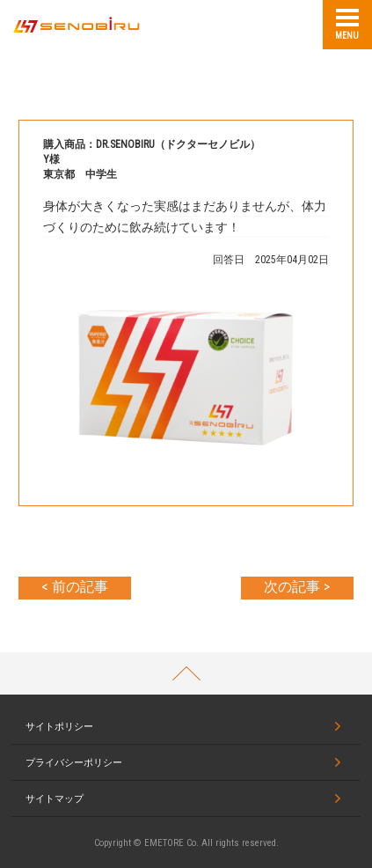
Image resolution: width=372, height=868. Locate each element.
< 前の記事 (74, 586)
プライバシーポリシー (74, 763)
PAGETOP (186, 673)
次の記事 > (297, 586)
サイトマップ (55, 799)
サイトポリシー (59, 726)
